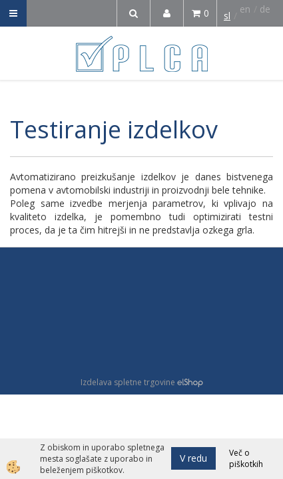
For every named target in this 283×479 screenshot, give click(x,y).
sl (227, 15)
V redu (193, 458)
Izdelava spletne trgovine (128, 382)
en (245, 9)
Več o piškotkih (246, 458)
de (265, 9)
